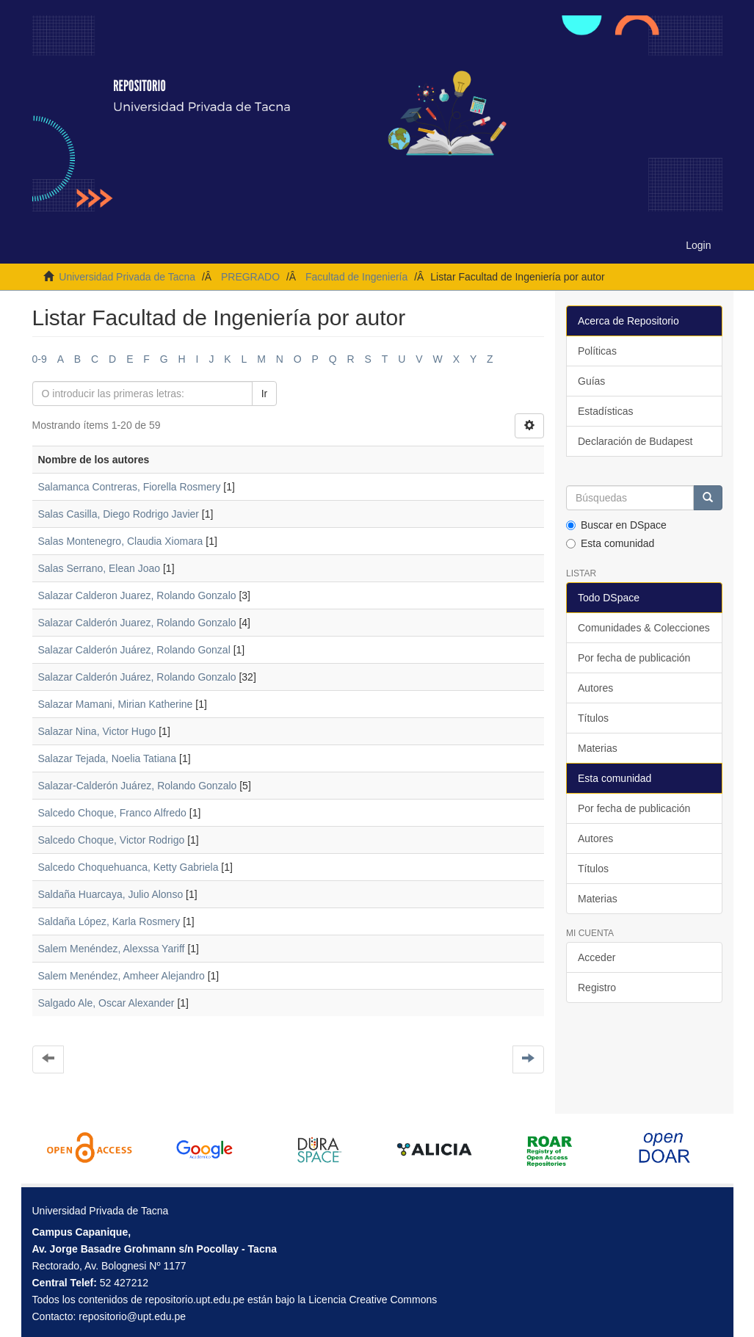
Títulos (593, 718)
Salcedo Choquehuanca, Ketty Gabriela (128, 867)
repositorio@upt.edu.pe (132, 1316)
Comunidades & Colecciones (644, 628)
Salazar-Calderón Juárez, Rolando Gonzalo (137, 785)
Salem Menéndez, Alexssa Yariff (111, 948)
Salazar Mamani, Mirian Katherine (115, 704)
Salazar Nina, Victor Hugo (97, 731)
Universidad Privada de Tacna (127, 277)
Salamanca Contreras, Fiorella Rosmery (129, 487)
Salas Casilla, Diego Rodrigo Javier (118, 514)
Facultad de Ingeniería (356, 277)
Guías (591, 381)
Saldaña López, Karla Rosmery (109, 921)
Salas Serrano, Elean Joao (99, 568)
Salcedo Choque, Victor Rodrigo (111, 840)
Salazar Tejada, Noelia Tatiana (107, 758)
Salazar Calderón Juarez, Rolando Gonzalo (137, 622)
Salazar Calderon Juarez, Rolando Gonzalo (137, 595)
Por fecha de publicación (634, 658)
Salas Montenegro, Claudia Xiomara (120, 541)
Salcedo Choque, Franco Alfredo (112, 813)
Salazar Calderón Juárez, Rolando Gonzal (134, 650)
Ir (264, 393)
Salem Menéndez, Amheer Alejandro (121, 976)
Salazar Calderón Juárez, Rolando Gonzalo (137, 677)
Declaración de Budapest (635, 441)
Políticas (597, 351)
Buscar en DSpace (616, 525)
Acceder (596, 957)
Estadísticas (605, 411)
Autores (595, 688)
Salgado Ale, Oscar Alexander (106, 1003)
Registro (597, 987)
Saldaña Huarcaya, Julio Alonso (111, 894)
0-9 (39, 359)
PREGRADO (250, 277)
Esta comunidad (610, 543)
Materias (597, 748)
